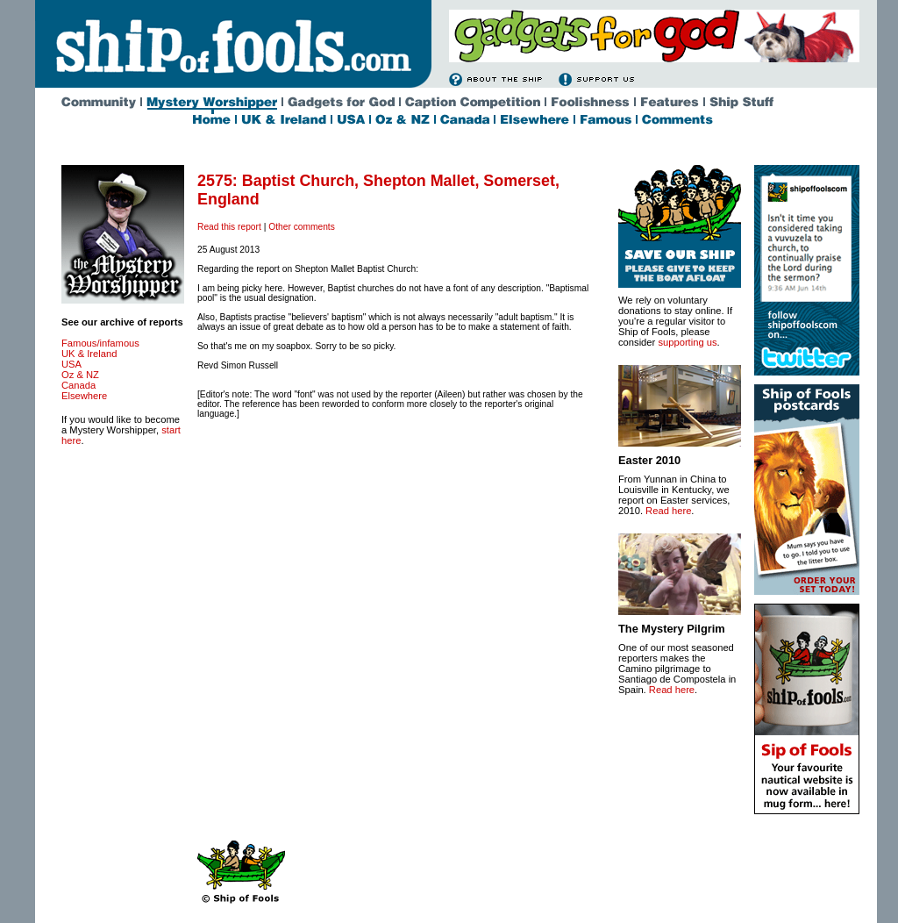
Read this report (229, 227)
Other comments (301, 227)
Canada (78, 385)
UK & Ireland (89, 353)
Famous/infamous (100, 343)
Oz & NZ (80, 374)
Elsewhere (84, 395)
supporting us (687, 342)
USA (71, 364)
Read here (668, 510)
